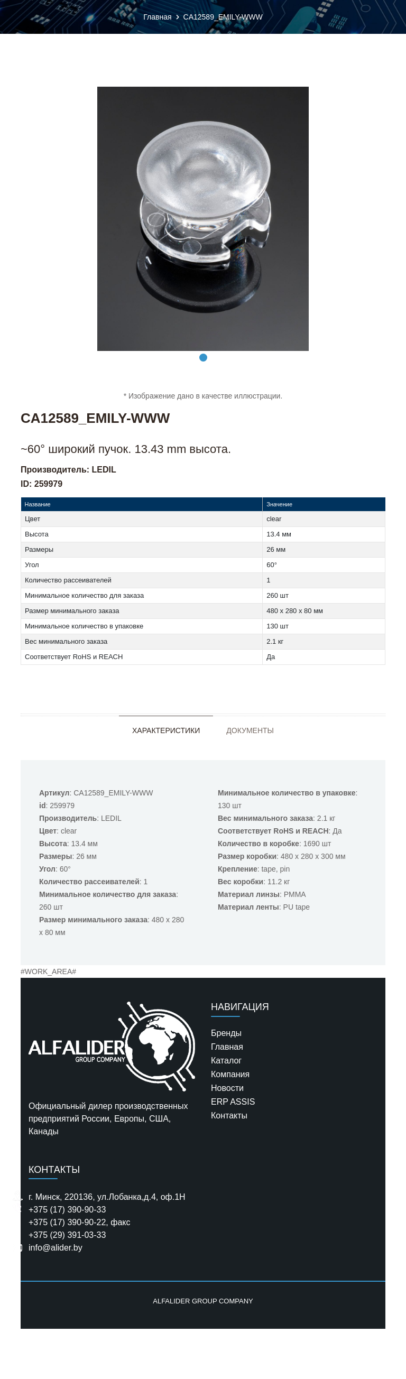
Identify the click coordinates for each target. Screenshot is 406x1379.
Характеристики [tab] (166, 730)
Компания (230, 1074)
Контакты (229, 1115)
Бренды (226, 1033)
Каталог (226, 1060)
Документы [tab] (250, 730)
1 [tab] (203, 358)
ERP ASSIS (233, 1101)
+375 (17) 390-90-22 (67, 1222)
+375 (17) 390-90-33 (67, 1209)
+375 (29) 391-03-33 (67, 1234)
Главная (227, 1046)
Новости (227, 1088)
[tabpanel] (203, 219)
